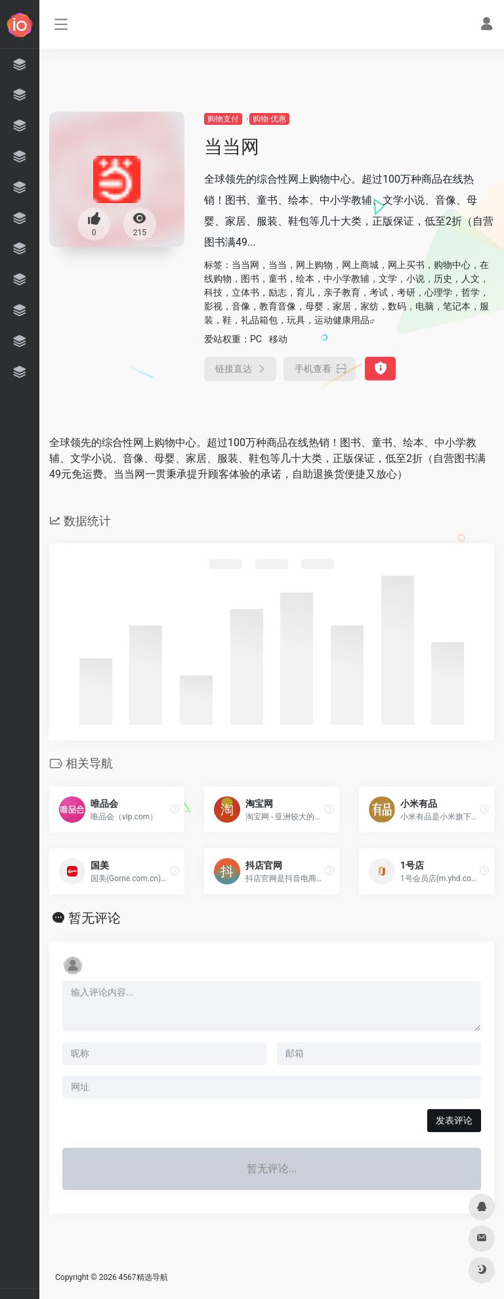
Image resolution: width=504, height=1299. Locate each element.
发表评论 (454, 1120)
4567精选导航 (143, 1277)
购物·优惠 (269, 119)
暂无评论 (94, 918)
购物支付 (223, 119)
